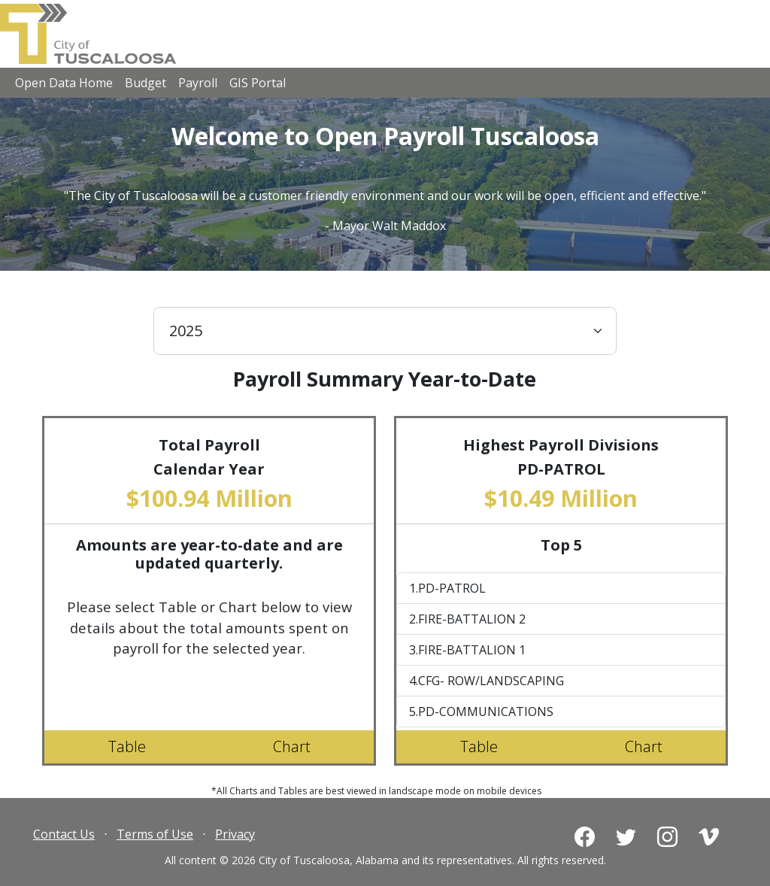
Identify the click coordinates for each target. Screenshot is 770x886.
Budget (145, 82)
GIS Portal (257, 82)
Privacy (235, 834)
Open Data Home (64, 82)
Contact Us (64, 834)
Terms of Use (155, 834)
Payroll (197, 82)
